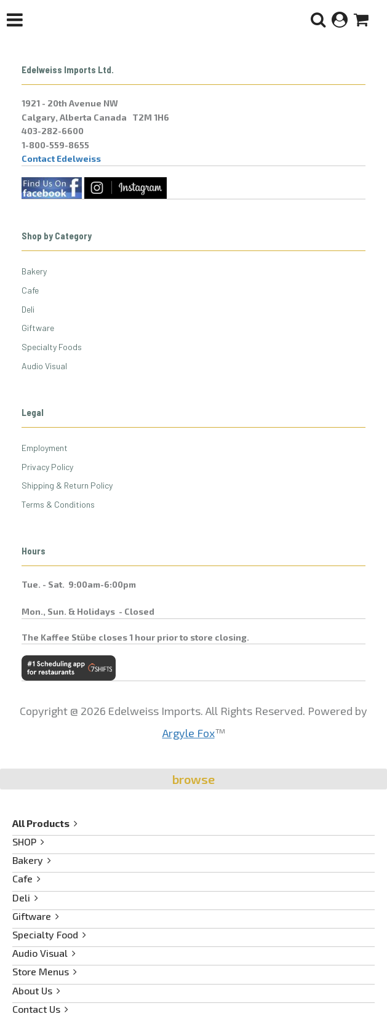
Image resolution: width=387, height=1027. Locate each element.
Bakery (34, 271)
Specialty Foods (52, 347)
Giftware (38, 327)
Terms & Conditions (58, 504)
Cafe (30, 290)
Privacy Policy (47, 467)
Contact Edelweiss (61, 158)
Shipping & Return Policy (67, 485)
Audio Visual (44, 366)
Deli (28, 309)
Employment (45, 447)
